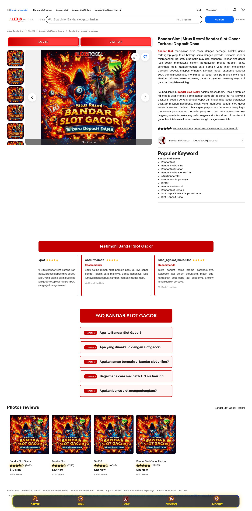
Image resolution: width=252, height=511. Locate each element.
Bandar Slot (62, 9)
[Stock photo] (15, 58)
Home (126, 501)
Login (80, 501)
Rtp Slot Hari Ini (113, 490)
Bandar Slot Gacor (42, 9)
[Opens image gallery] (135, 57)
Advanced (240, 19)
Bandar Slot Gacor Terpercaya (139, 490)
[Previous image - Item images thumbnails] (32, 97)
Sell (199, 9)
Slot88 (100, 490)
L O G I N (43, 42)
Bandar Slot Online (81, 9)
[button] (219, 19)
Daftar (35, 501)
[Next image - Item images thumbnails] (145, 97)
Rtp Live (183, 490)
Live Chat (217, 501)
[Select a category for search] (188, 19)
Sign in (13, 9)
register (24, 9)
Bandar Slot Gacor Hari (82, 490)
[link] (242, 140)
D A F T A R (116, 42)
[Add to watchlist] (145, 57)
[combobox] (110, 19)
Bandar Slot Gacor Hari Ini (108, 9)
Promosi (171, 501)
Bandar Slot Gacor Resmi (55, 490)
